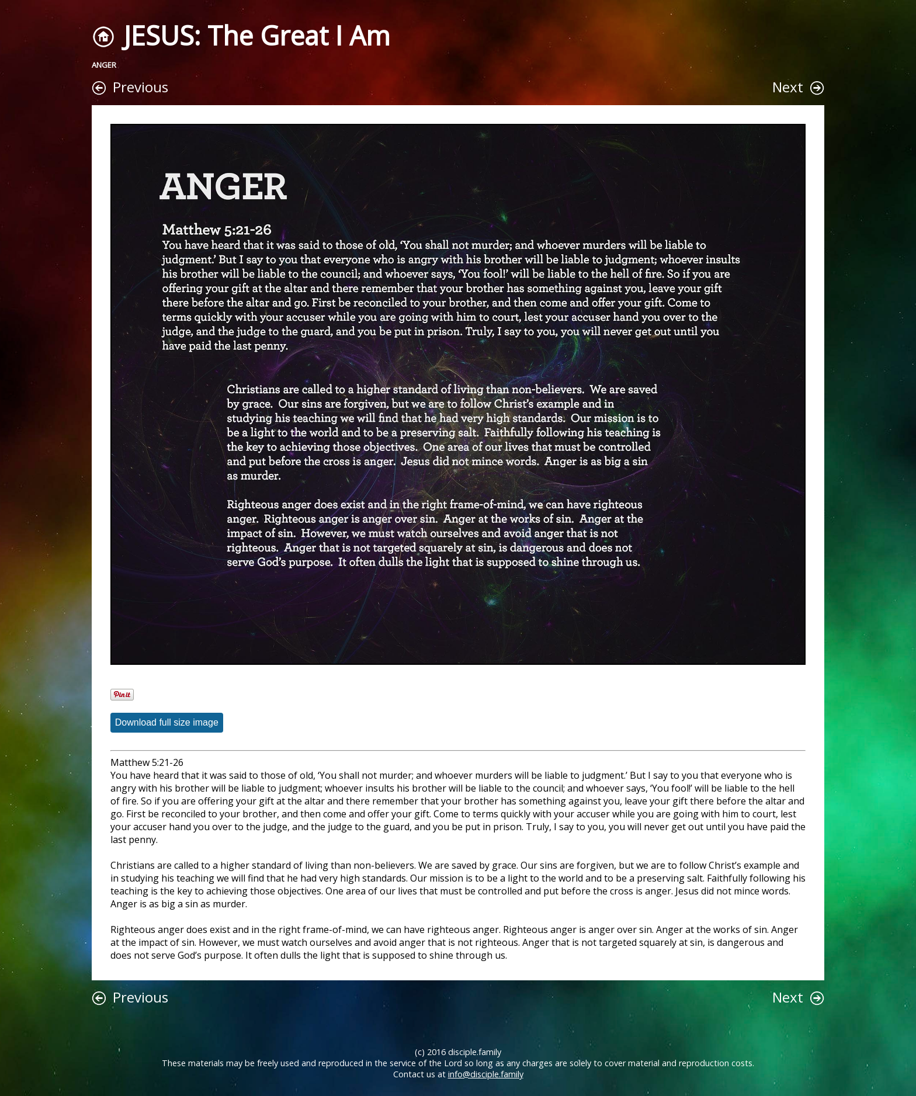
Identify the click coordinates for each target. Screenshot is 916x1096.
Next (787, 86)
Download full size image (166, 722)
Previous (140, 86)
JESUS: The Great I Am (256, 35)
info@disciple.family (485, 1074)
